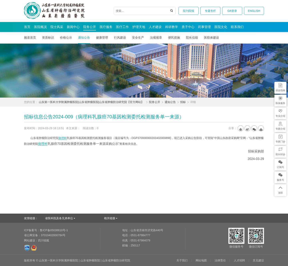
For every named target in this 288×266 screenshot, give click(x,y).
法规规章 (156, 37)
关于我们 (182, 260)
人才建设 (155, 27)
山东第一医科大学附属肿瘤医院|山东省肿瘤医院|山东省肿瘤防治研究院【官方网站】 (91, 102)
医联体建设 (211, 37)
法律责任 (220, 260)
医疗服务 (106, 27)
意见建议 (258, 260)
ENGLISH (254, 10)
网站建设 (29, 240)
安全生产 (138, 37)
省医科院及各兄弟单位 (59, 218)
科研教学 (171, 27)
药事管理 (204, 27)
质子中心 (188, 27)
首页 (27, 27)
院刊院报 (188, 10)
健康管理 (102, 37)
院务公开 (89, 27)
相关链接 (109, 218)
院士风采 (56, 27)
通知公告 (84, 37)
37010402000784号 (44, 235)
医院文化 (220, 27)
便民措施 (174, 37)
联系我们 (237, 27)
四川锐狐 (43, 240)
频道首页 (30, 37)
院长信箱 (192, 37)
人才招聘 (239, 260)
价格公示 (66, 37)
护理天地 (138, 27)
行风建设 (120, 37)
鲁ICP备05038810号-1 (46, 230)
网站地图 (201, 260)
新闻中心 (73, 27)
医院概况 (40, 27)
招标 (183, 102)
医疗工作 (122, 27)
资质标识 (48, 37)
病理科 (62, 138)
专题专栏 (210, 10)
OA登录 (232, 10)
